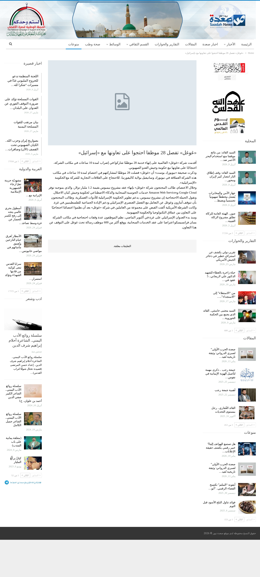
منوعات (73, 44)
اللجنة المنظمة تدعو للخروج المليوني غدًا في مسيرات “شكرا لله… (22, 81)
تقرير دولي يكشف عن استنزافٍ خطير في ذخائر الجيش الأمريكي (221, 256)
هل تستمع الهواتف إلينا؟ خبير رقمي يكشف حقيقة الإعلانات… (221, 447)
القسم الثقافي (139, 44)
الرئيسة (246, 44)
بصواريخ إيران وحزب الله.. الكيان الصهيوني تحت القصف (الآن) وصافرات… (21, 145)
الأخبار (231, 44)
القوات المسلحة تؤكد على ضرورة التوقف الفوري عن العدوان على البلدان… (21, 104)
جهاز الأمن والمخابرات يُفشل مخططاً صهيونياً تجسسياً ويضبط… (222, 197)
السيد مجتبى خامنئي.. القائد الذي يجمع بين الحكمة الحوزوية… (219, 314)
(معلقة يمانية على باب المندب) (13, 441)
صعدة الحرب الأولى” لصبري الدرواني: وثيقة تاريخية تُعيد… (222, 353)
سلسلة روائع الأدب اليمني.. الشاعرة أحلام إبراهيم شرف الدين (25, 340)
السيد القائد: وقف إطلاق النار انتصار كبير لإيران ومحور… (221, 176)
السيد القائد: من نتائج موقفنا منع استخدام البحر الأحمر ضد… (221, 156)
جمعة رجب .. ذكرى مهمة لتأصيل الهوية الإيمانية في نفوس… (220, 373)
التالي (239, 233)
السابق (250, 233)
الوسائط (114, 44)
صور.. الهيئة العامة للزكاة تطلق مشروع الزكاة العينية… (221, 217)
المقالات (190, 44)
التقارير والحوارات (167, 44)
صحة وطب (92, 44)
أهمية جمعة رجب (225, 390)
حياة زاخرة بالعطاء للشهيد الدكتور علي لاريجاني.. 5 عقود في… (220, 276)
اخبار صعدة (210, 44)
